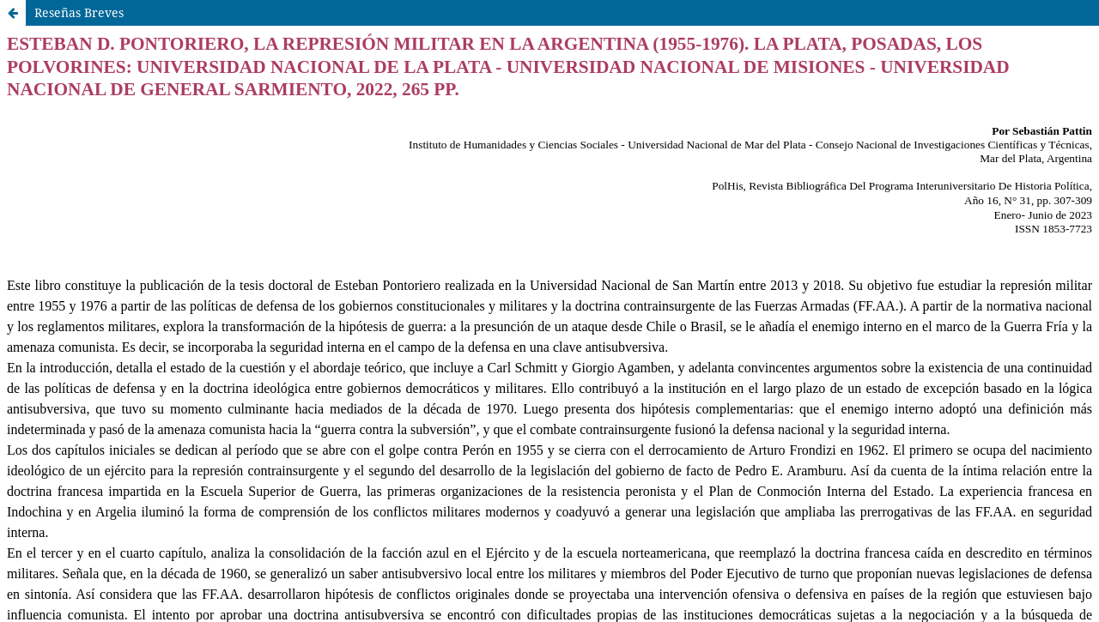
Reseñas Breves (79, 12)
